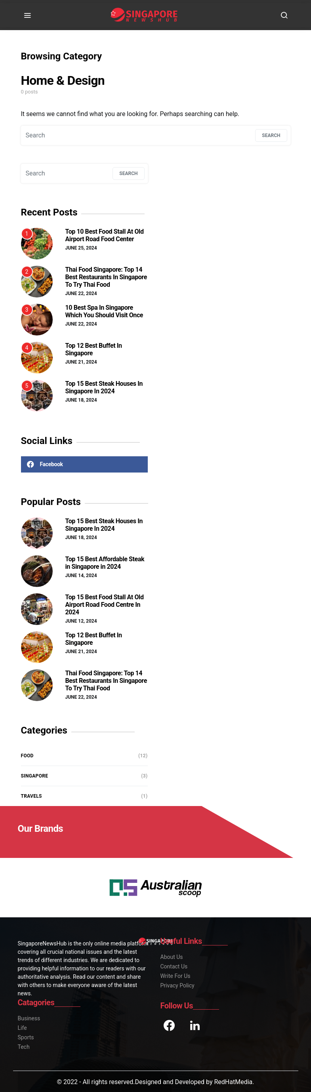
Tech (24, 1047)
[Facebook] (84, 464)
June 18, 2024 (81, 400)
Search (271, 135)
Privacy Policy (177, 985)
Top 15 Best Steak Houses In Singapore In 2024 (104, 387)
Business (29, 1018)
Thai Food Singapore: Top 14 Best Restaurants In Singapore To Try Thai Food (106, 277)
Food (27, 755)
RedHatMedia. (234, 1082)
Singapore (34, 776)
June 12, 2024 (81, 621)
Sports (26, 1037)
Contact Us (174, 966)
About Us (171, 957)
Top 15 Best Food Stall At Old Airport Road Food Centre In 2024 (104, 604)
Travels (31, 796)
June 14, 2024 (81, 575)
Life (22, 1028)
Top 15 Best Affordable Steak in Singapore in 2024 (105, 562)
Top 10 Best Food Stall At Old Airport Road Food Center (104, 235)
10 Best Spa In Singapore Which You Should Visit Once (104, 311)
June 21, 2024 (81, 362)
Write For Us (175, 976)
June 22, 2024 (81, 293)
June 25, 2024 (81, 248)
